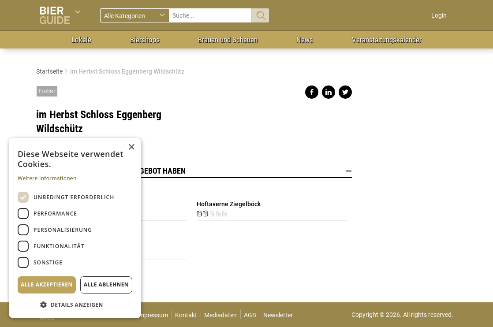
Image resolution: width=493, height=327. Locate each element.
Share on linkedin (328, 92)
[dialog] (75, 228)
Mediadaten (220, 315)
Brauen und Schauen (228, 39)
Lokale (81, 39)
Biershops (145, 39)
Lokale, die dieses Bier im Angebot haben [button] (194, 171)
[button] (75, 304)
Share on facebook (311, 92)
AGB (250, 315)
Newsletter (278, 315)
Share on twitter (345, 92)
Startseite (49, 71)
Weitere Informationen (47, 178)
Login (439, 15)
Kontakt (186, 315)
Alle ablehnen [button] (106, 284)
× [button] (131, 147)
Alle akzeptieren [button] (47, 284)
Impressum (152, 315)
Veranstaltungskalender (387, 39)
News (304, 39)
